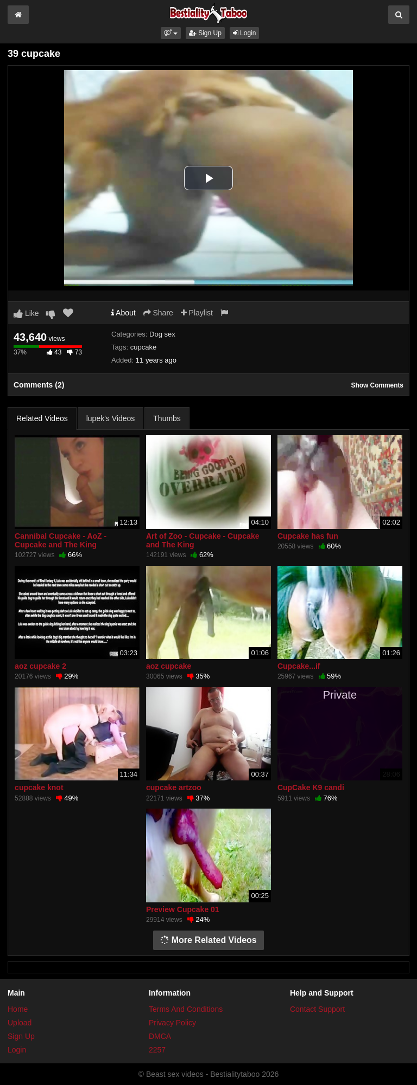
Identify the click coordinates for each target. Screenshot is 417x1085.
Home (18, 1009)
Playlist (197, 312)
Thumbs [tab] (167, 418)
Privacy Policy (172, 1022)
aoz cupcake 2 (40, 666)
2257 (157, 1049)
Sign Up (205, 33)
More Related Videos (208, 940)
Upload (19, 1022)
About (123, 312)
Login (244, 33)
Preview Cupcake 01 (182, 909)
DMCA (160, 1036)
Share (158, 312)
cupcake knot (39, 787)
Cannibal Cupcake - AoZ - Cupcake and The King (60, 540)
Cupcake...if (298, 666)
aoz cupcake (168, 666)
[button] (171, 33)
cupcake (143, 347)
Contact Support (317, 1009)
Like (26, 313)
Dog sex (162, 334)
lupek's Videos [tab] (110, 418)
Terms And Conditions (186, 1009)
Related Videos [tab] (42, 418)
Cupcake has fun (307, 536)
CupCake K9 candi (310, 787)
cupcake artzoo (173, 787)
